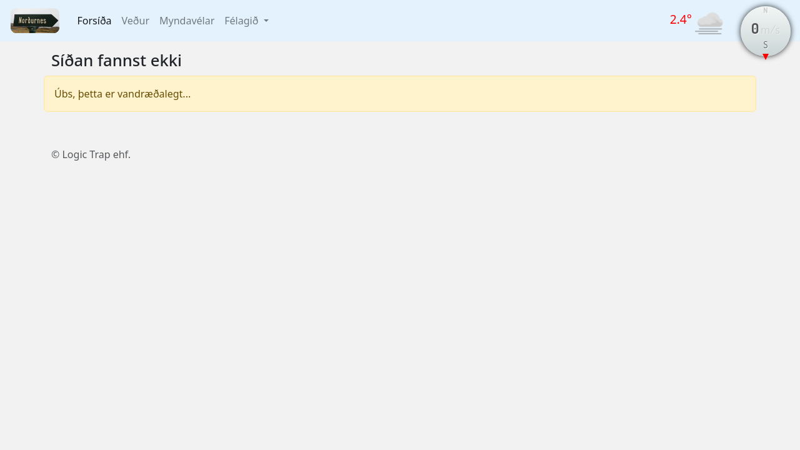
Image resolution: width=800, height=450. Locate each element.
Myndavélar (186, 21)
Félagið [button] (242, 21)
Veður (135, 21)
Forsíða (95, 21)
